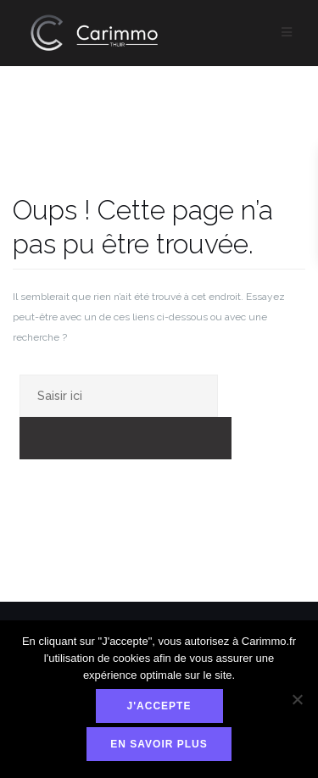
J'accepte (159, 706)
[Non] (296, 699)
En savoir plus (158, 744)
